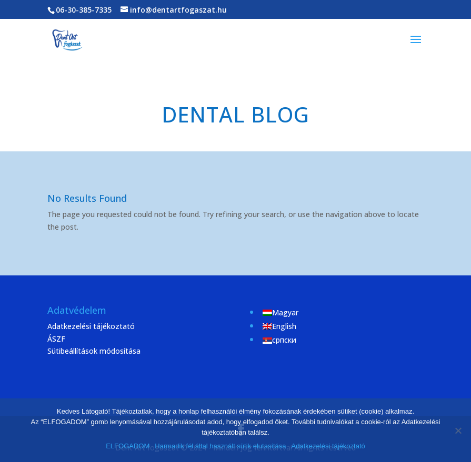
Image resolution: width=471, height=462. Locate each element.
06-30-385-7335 (84, 10)
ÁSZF (56, 339)
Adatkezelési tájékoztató (91, 326)
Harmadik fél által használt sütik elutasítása (220, 446)
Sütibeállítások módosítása (94, 351)
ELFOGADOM (127, 446)
